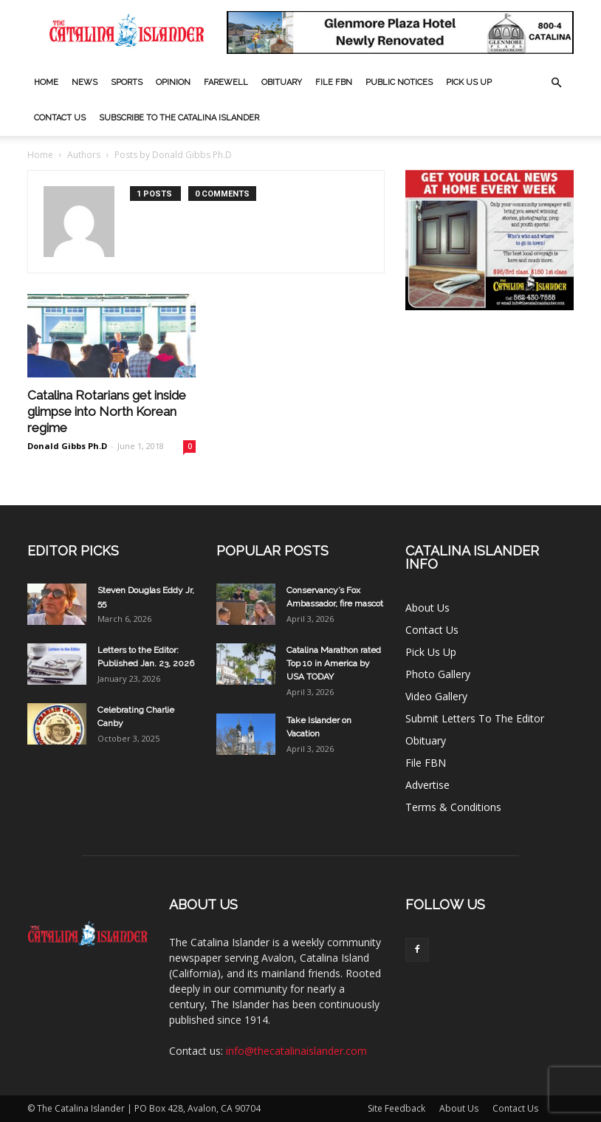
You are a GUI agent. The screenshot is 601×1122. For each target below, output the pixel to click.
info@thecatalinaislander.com (296, 1051)
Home (46, 82)
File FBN (333, 82)
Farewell (226, 82)
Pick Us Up (469, 82)
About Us (427, 608)
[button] (556, 83)
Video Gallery (436, 696)
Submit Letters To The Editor (474, 718)
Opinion (173, 82)
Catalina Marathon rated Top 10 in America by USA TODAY (333, 663)
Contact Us (60, 118)
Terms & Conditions (453, 807)
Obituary (281, 82)
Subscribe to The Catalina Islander (179, 118)
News (84, 82)
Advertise (427, 785)
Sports (126, 82)
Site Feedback (396, 1108)
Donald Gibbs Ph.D (67, 445)
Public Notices (399, 82)
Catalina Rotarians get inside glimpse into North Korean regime (106, 411)
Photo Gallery (437, 674)
